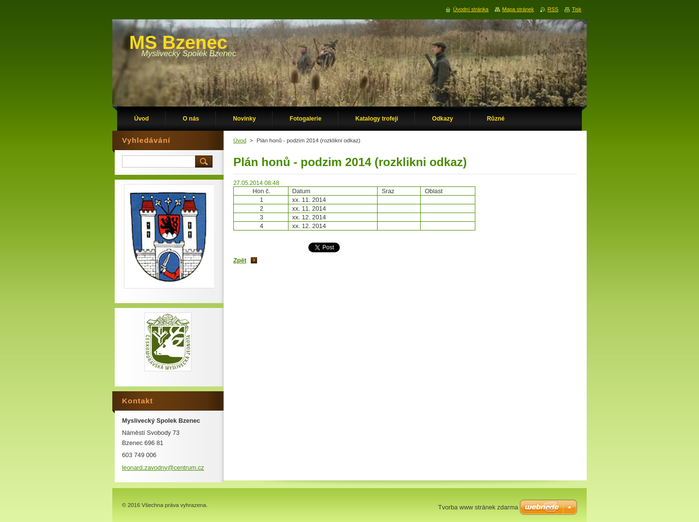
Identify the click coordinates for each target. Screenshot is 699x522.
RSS (552, 9)
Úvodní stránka (470, 9)
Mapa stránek (518, 9)
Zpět (239, 260)
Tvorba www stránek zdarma (478, 507)
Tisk (576, 9)
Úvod (239, 140)
